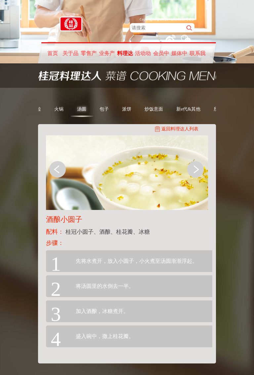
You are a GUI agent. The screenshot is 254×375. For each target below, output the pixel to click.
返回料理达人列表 (179, 128)
